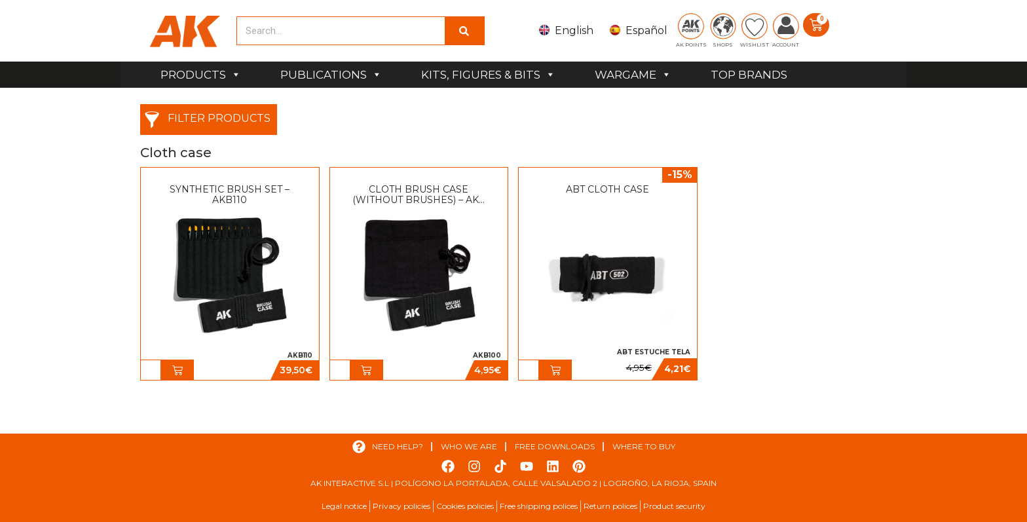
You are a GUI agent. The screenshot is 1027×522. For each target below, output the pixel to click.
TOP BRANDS (749, 74)
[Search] (464, 31)
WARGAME (633, 75)
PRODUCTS (200, 75)
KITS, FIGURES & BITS (488, 75)
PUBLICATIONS (331, 75)
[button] (177, 370)
